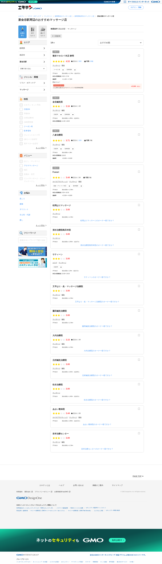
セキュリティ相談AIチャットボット (96, 507)
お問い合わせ (78, 485)
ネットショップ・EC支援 (40, 561)
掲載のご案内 (98, 485)
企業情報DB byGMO (62, 492)
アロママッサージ (31, 166)
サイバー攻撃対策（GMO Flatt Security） (80, 510)
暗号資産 (111, 561)
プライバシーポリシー (43, 492)
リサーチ (87, 561)
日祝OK (56, 114)
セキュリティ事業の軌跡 (113, 510)
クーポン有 (57, 69)
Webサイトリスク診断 (76, 508)
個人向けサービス (122, 561)
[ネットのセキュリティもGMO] (19, 2)
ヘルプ (61, 485)
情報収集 (95, 561)
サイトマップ (117, 485)
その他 (131, 561)
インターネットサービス (23, 561)
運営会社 (28, 492)
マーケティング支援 (77, 561)
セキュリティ (65, 561)
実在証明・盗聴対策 (22, 510)
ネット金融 (103, 561)
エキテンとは (44, 485)
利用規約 (19, 492)
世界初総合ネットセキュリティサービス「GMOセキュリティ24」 (35, 508)
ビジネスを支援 (54, 561)
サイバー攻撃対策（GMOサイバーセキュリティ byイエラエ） (48, 510)
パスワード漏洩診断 (62, 508)
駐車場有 (69, 69)
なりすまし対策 (98, 510)
